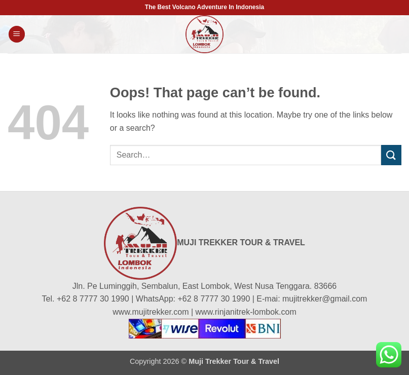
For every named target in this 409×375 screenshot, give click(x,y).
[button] (17, 34)
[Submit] (391, 155)
